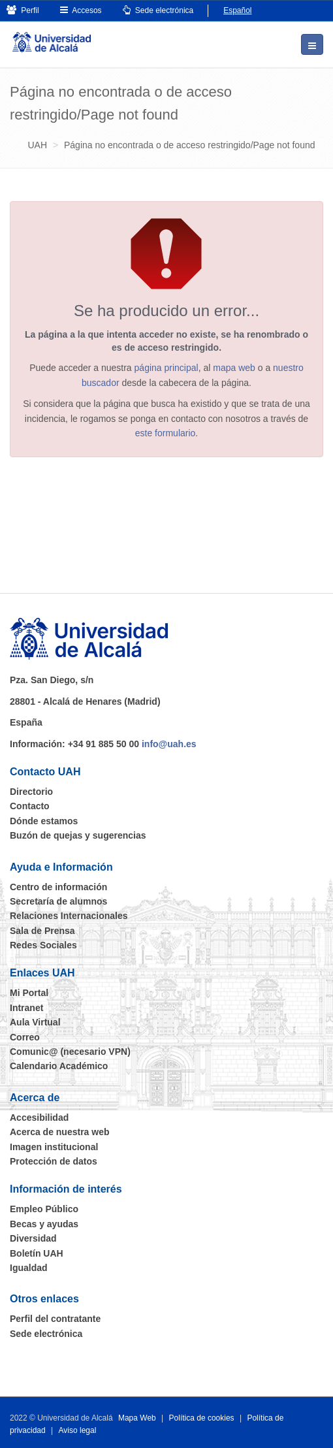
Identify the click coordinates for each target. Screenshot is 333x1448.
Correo (25, 1037)
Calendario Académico (59, 1066)
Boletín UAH (36, 1253)
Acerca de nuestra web (60, 1132)
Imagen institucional (54, 1147)
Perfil (23, 10)
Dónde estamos (44, 821)
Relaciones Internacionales (69, 915)
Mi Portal (29, 993)
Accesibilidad (39, 1117)
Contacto (30, 806)
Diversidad (33, 1238)
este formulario (165, 433)
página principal (166, 367)
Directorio (31, 791)
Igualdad (29, 1268)
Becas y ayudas (44, 1224)
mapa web (234, 367)
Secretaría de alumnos (58, 901)
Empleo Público (44, 1209)
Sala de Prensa (42, 930)
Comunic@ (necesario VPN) (70, 1051)
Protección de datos (53, 1161)
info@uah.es (169, 744)
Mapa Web (137, 1418)
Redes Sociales (43, 945)
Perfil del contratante (55, 1318)
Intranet (26, 1008)
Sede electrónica (158, 10)
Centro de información (58, 887)
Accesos (81, 10)
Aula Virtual (35, 1022)
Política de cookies (201, 1418)
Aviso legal (78, 1430)
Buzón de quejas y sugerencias (78, 835)
